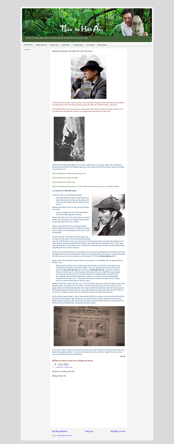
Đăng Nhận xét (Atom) (65, 435)
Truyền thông (78, 45)
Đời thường (102, 45)
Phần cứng (54, 45)
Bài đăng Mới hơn (59, 431)
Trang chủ (89, 431)
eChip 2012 (59, 367)
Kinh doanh (28, 44)
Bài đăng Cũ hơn (118, 431)
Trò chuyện (90, 45)
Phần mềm (66, 45)
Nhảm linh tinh (41, 45)
